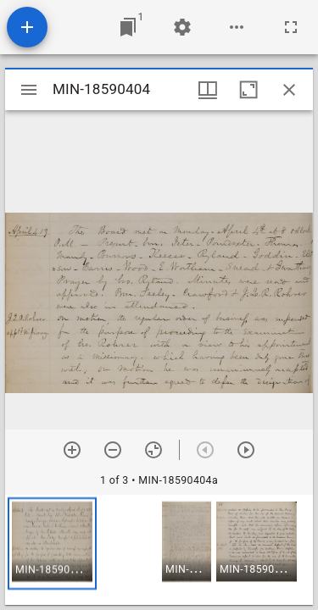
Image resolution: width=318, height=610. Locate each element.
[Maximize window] (248, 89)
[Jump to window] (128, 27)
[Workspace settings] (182, 27)
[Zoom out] (112, 450)
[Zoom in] (72, 450)
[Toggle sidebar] (28, 89)
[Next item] (246, 450)
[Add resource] (27, 27)
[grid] (159, 550)
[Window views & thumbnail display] (207, 89)
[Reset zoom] (153, 450)
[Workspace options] (236, 27)
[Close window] (289, 89)
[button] (52, 543)
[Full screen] (291, 27)
